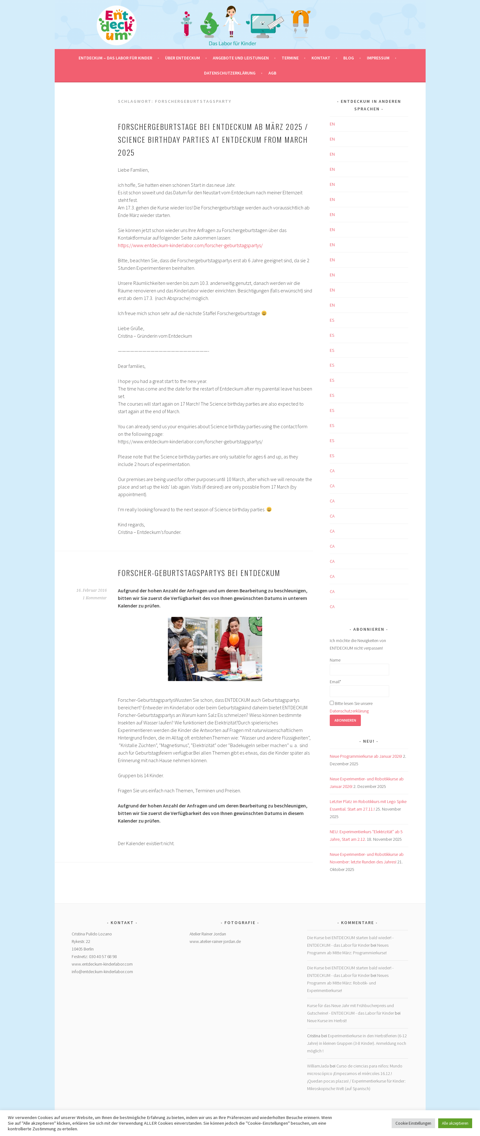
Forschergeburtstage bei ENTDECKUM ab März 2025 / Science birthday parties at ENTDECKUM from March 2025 (213, 139)
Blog (348, 58)
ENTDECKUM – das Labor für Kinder (115, 58)
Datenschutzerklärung (230, 73)
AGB (272, 73)
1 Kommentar (95, 598)
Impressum (378, 58)
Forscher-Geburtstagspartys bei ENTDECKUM (199, 572)
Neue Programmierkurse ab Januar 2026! (366, 756)
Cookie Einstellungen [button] (413, 1123)
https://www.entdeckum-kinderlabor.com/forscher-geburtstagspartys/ (190, 245)
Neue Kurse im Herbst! (327, 1020)
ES (332, 320)
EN (332, 124)
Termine (290, 58)
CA (332, 471)
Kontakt (321, 58)
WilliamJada (318, 1066)
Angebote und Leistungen (241, 58)
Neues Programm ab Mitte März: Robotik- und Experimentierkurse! (348, 983)
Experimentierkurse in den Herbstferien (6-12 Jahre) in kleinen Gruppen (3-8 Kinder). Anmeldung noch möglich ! (357, 1043)
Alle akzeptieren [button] (455, 1123)
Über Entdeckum (182, 58)
